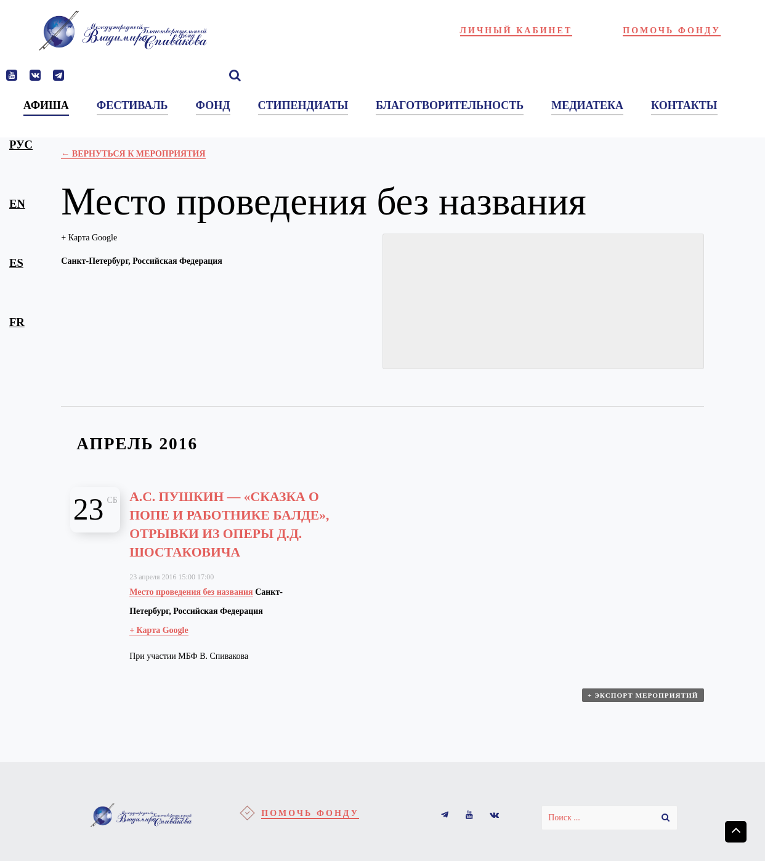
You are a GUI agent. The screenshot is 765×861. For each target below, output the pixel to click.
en (17, 203)
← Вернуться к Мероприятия (133, 153)
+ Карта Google (89, 237)
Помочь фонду (672, 30)
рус (21, 144)
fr (17, 322)
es (16, 262)
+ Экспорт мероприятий (643, 698)
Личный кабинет (516, 30)
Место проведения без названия (191, 591)
